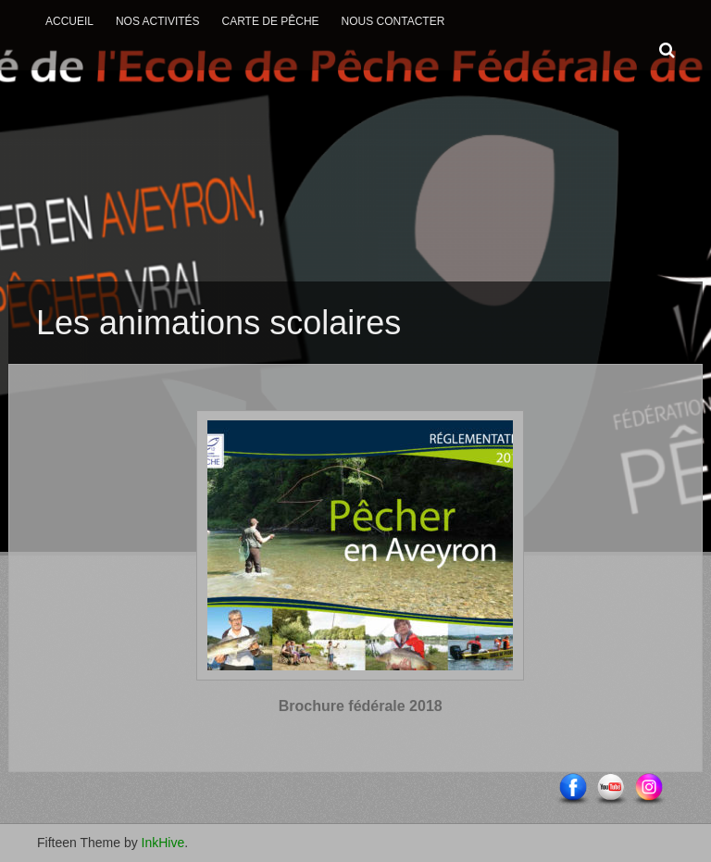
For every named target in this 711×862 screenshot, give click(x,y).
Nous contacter (393, 21)
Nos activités (158, 21)
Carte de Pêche (269, 21)
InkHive (163, 842)
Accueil (69, 21)
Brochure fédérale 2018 (361, 706)
